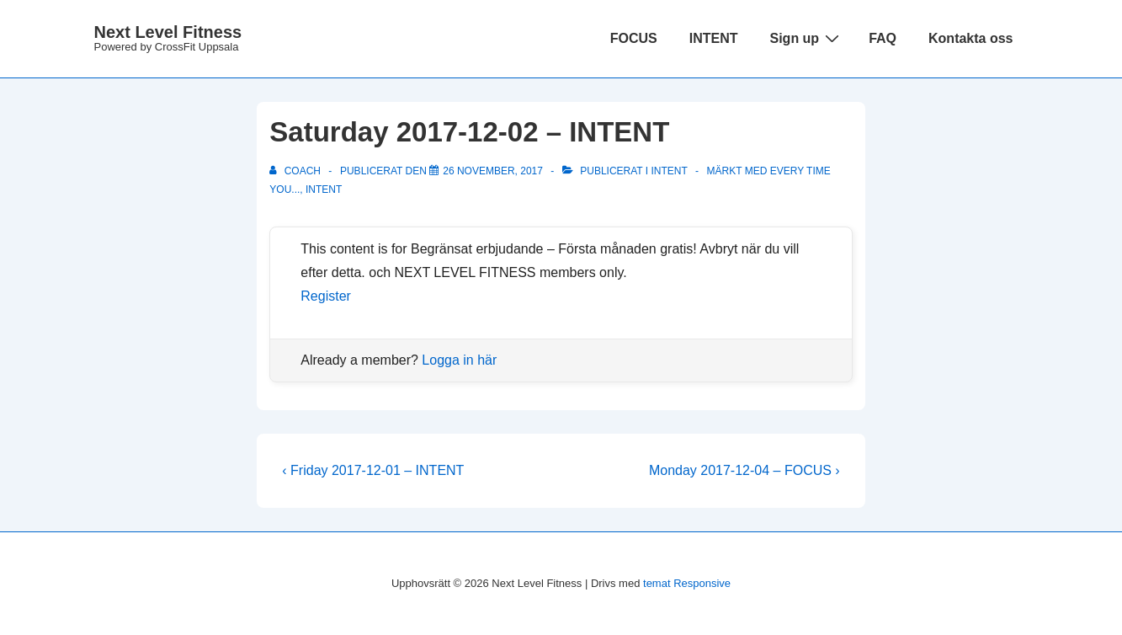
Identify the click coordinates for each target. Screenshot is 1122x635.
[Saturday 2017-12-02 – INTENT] (493, 171)
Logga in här (459, 360)
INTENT (713, 38)
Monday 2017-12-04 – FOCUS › (744, 470)
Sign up (806, 38)
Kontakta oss (970, 38)
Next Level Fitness (168, 32)
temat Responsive (687, 583)
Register (325, 296)
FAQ (882, 38)
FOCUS (633, 38)
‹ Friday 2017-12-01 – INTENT (373, 470)
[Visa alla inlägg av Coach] (296, 171)
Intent (669, 171)
